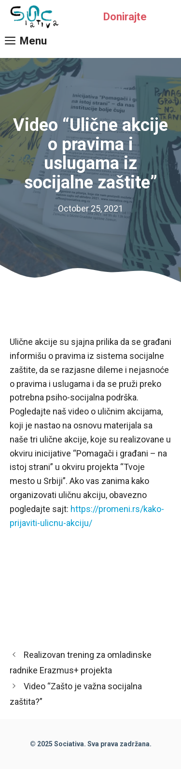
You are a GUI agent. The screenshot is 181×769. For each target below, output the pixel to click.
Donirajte (125, 17)
